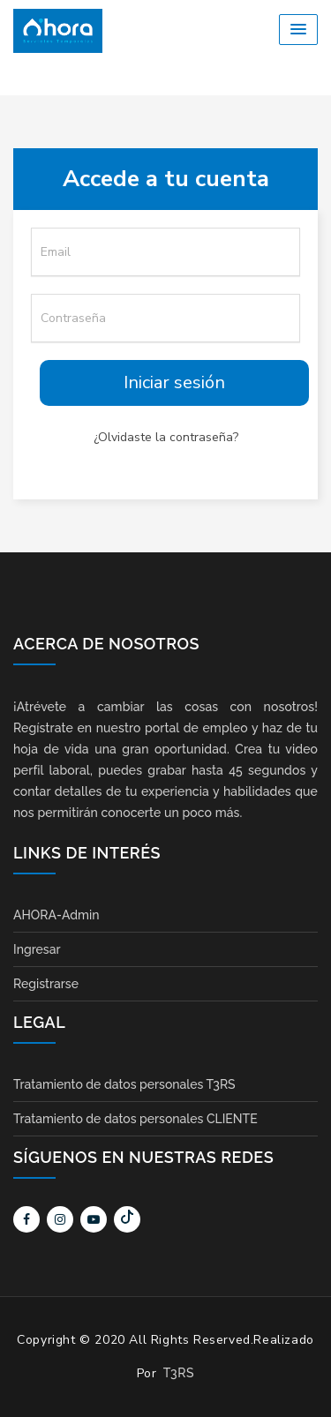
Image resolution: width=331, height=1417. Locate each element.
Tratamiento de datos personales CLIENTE (135, 1119)
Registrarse (46, 984)
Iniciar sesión (174, 382)
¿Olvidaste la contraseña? (166, 437)
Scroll (300, 1374)
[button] (298, 29)
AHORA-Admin (56, 915)
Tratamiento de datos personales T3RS (124, 1084)
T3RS (178, 1373)
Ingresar (37, 949)
